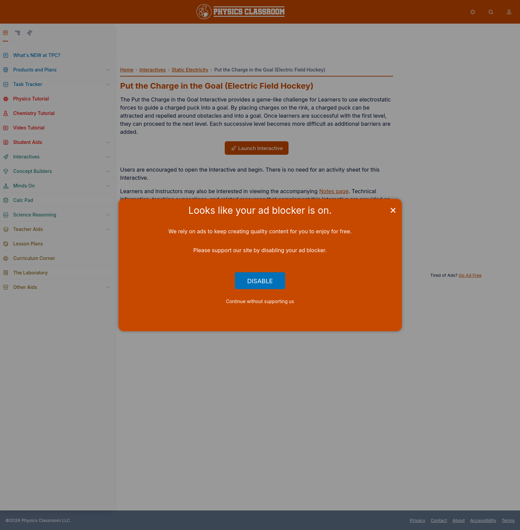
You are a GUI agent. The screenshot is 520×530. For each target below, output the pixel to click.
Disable (260, 280)
